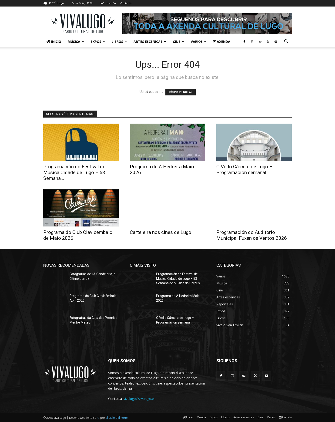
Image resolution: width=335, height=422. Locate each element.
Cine (178, 41)
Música (76, 41)
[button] (286, 42)
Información (108, 3)
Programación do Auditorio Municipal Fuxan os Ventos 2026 (251, 235)
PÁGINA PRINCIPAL (180, 92)
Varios (198, 41)
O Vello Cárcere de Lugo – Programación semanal (244, 169)
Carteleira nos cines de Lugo (160, 232)
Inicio (54, 41)
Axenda (221, 41)
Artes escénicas (150, 41)
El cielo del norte (117, 418)
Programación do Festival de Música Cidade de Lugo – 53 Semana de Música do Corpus (178, 278)
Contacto (125, 3)
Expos (98, 41)
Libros (119, 41)
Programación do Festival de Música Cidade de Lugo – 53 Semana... (74, 172)
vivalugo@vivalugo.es (139, 398)
